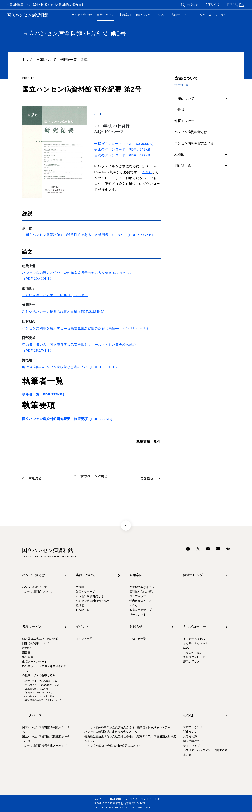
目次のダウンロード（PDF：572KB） (124, 155)
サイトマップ (191, 745)
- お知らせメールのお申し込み (39, 696)
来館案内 (125, 15)
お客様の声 (190, 736)
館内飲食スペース (140, 600)
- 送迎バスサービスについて (38, 692)
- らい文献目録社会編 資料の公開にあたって (113, 745)
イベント (162, 15)
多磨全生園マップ (140, 609)
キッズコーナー (224, 15)
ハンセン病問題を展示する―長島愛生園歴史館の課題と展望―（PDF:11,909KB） (86, 328)
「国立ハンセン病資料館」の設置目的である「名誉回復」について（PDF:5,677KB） (88, 235)
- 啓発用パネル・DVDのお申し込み (41, 685)
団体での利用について (36, 643)
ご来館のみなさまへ (141, 587)
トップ (27, 59)
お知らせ (136, 626)
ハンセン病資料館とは (190, 132)
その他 (188, 715)
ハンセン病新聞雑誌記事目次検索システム (110, 731)
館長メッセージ (185, 121)
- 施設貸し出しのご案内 (36, 688)
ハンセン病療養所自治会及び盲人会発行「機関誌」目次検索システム (127, 727)
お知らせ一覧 (137, 638)
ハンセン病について (34, 587)
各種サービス (180, 15)
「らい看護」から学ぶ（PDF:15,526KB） (55, 295)
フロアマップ (137, 596)
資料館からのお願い (141, 591)
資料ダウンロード (194, 657)
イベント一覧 (84, 638)
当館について (105, 15)
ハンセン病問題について (37, 591)
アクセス (135, 605)
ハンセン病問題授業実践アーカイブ (44, 745)
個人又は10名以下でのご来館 (40, 638)
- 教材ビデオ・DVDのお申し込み (40, 681)
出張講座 (27, 657)
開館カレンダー (144, 15)
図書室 (26, 652)
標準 (229, 4)
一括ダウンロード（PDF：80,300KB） (124, 144)
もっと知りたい (192, 652)
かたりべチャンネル (195, 643)
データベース (202, 15)
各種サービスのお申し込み (38, 675)
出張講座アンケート (34, 661)
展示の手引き (191, 661)
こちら (147, 172)
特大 (241, 4)
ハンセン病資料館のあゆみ (194, 143)
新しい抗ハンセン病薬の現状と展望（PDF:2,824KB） (64, 311)
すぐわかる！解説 (194, 638)
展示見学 (27, 647)
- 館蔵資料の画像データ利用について (42, 700)
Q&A (186, 647)
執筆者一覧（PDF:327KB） (44, 394)
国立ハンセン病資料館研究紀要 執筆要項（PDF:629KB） (68, 419)
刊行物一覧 (68, 59)
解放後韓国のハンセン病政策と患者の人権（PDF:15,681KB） (70, 367)
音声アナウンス (192, 727)
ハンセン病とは (81, 15)
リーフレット (137, 614)
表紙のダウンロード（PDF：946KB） (124, 149)
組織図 (179, 154)
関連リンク (190, 731)
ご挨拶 (179, 110)
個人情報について (194, 740)
